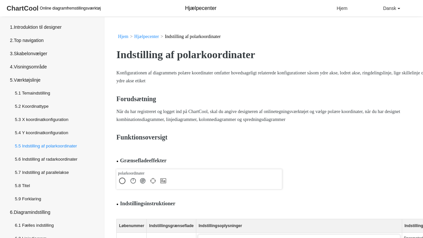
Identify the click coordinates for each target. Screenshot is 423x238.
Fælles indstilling (38, 225)
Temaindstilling (36, 93)
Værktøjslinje (27, 80)
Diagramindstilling (32, 212)
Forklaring (31, 198)
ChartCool (23, 8)
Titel (26, 185)
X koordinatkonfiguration (45, 119)
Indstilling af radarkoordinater (50, 159)
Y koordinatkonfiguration (45, 132)
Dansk (391, 8)
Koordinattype (35, 106)
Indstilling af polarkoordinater (49, 145)
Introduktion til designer (38, 27)
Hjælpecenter (146, 36)
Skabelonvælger (30, 53)
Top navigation (29, 40)
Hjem (342, 8)
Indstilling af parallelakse (45, 172)
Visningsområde (30, 66)
